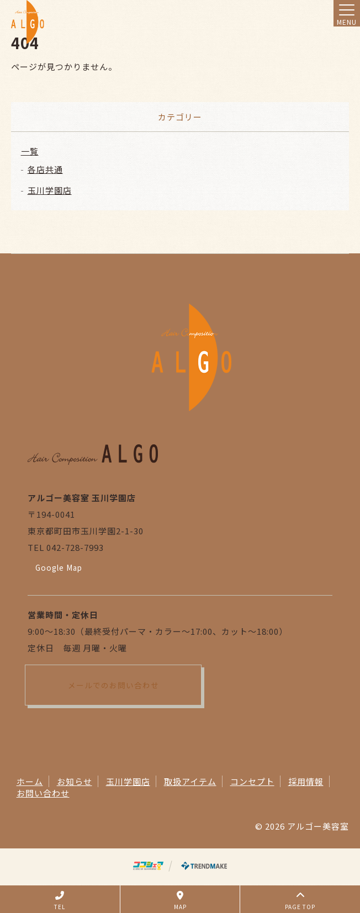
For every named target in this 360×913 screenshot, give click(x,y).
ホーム (30, 781)
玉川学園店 (50, 190)
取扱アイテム (190, 781)
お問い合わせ (43, 793)
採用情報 (306, 781)
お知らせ (74, 781)
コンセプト (252, 781)
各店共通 (45, 169)
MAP (180, 901)
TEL (59, 901)
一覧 (30, 151)
